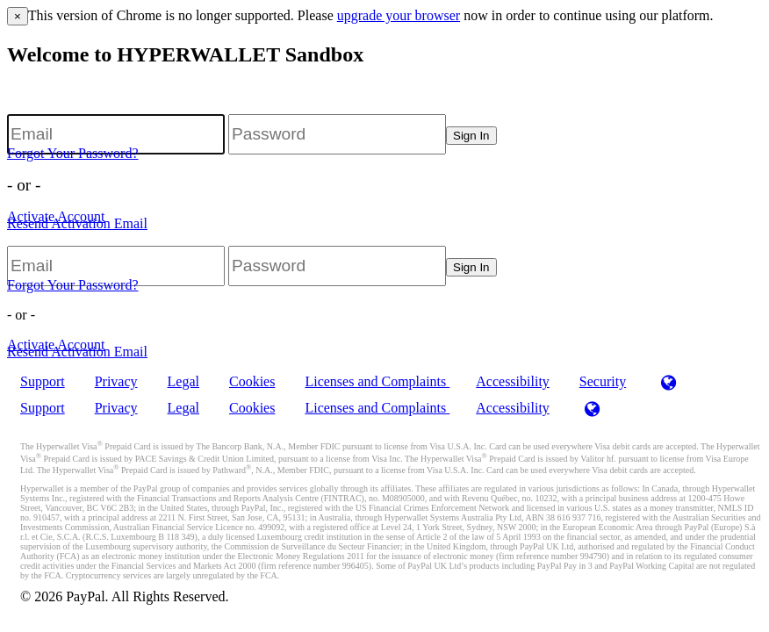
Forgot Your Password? (73, 153)
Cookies (252, 381)
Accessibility (513, 381)
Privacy (116, 381)
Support (42, 381)
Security (602, 381)
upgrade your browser (398, 15)
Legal (183, 381)
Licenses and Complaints (377, 381)
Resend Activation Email (77, 223)
